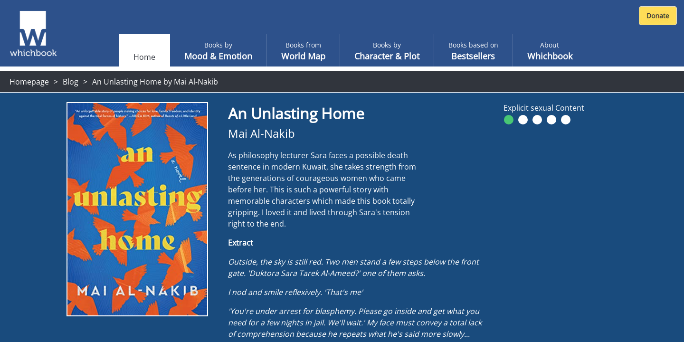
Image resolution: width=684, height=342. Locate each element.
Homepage (29, 81)
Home (144, 57)
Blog (70, 81)
